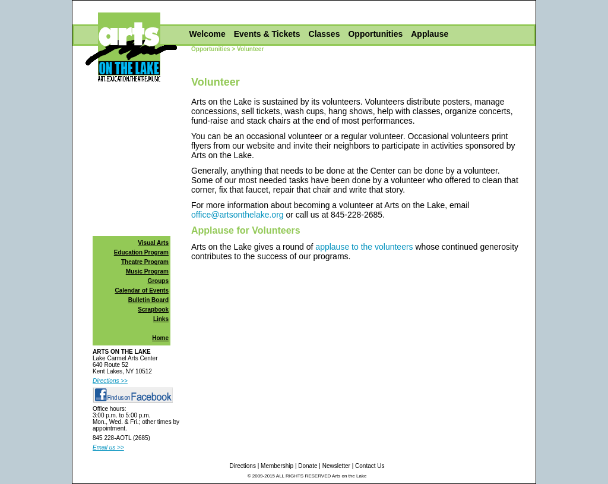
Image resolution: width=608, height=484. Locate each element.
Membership (277, 466)
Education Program (141, 252)
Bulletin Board (148, 300)
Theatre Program (145, 262)
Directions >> (110, 381)
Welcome (207, 34)
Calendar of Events (142, 290)
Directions (242, 466)
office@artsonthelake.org (237, 214)
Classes (324, 34)
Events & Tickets (267, 34)
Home (160, 338)
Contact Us (369, 466)
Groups (158, 281)
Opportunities (375, 34)
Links (161, 319)
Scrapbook (153, 309)
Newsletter (336, 466)
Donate (307, 466)
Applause (429, 34)
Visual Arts (153, 243)
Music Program (147, 271)
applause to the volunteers (364, 247)
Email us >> (108, 447)
